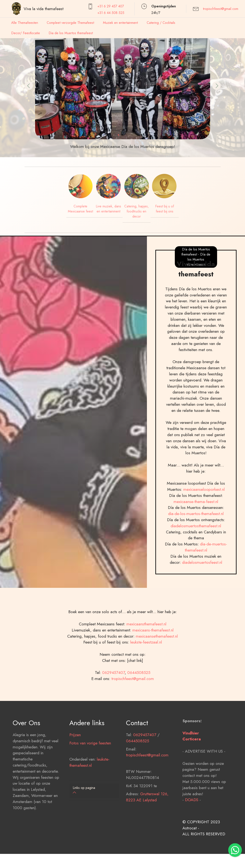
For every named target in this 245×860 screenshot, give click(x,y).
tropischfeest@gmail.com (220, 8)
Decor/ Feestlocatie (25, 33)
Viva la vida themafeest (43, 9)
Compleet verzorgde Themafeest (70, 22)
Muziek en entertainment (120, 22)
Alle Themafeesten (24, 22)
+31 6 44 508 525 (110, 12)
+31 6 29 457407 (110, 6)
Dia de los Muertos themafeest (71, 33)
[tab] (94, 790)
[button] (29, 85)
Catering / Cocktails (161, 22)
